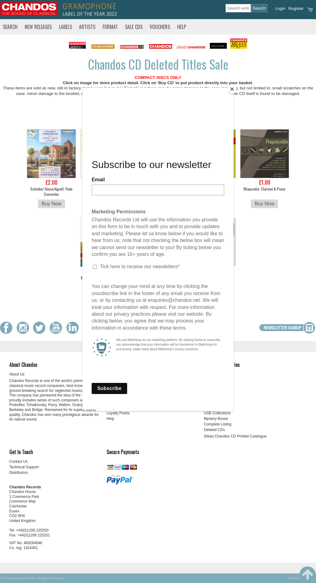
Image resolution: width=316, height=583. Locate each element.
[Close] (232, 89)
